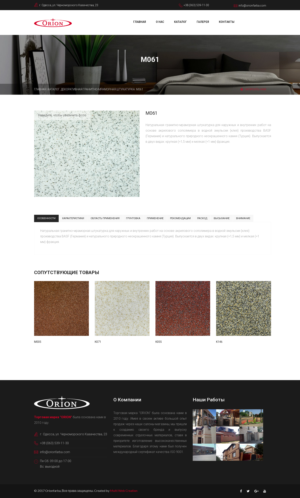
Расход (202, 218)
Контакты (226, 21)
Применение (155, 218)
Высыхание (222, 218)
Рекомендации (180, 218)
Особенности (46, 218)
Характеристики (73, 218)
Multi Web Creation (123, 490)
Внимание (243, 218)
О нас (160, 21)
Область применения (105, 218)
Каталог (180, 21)
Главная (139, 21)
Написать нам (253, 89)
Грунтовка (133, 218)
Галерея (203, 21)
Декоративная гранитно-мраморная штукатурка (98, 89)
